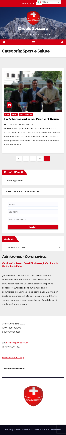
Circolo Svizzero (33, 28)
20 (40, 158)
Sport (14, 114)
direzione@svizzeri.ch (17, 342)
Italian (43, 2)
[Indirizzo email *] (33, 219)
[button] (62, 42)
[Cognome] (33, 211)
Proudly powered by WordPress (19, 430)
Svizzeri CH (26, 124)
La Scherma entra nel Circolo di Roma (31, 119)
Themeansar (55, 430)
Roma (7, 114)
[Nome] (33, 204)
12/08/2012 (12, 124)
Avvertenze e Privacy (13, 357)
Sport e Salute (25, 114)
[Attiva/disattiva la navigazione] (34, 42)
